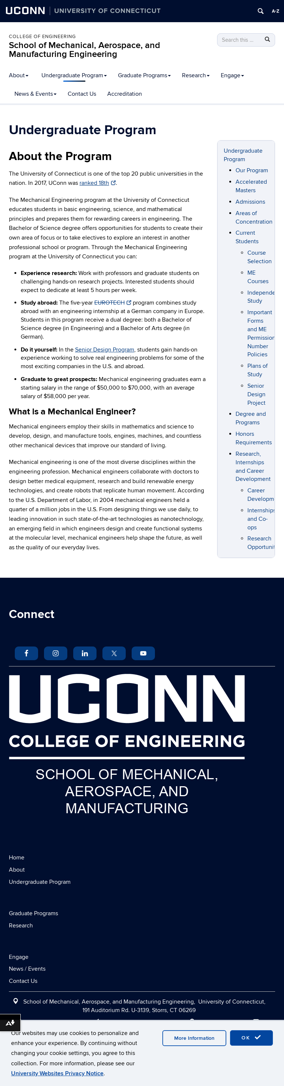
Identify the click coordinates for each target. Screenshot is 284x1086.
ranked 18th (98, 183)
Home (16, 857)
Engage (232, 75)
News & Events (35, 94)
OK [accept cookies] (251, 1037)
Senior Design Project (256, 394)
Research (196, 75)
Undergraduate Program (74, 75)
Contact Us (82, 94)
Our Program (252, 170)
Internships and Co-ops (261, 519)
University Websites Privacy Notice (57, 1073)
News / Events (27, 969)
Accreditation (124, 94)
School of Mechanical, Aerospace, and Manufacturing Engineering (84, 50)
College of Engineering (42, 37)
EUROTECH (112, 302)
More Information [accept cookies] (194, 1038)
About (18, 75)
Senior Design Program (104, 349)
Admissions (250, 202)
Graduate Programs (144, 75)
